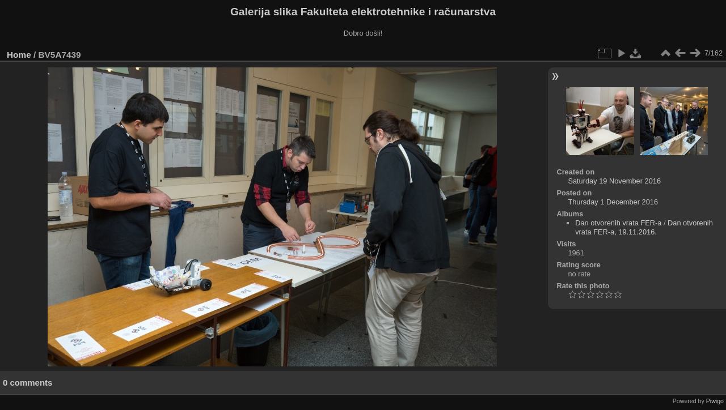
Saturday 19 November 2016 (614, 181)
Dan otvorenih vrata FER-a (618, 223)
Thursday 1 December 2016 (613, 202)
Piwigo (715, 401)
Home (19, 54)
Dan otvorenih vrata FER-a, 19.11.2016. (644, 227)
